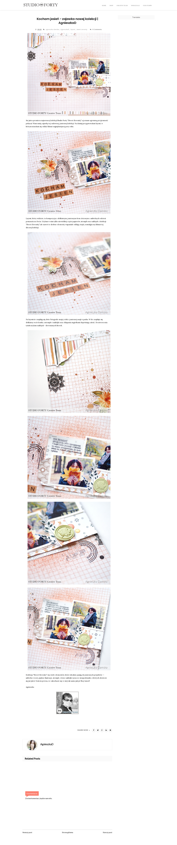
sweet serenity (82, 30)
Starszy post (107, 833)
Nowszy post (27, 833)
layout (73, 30)
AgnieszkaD (65, 30)
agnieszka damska (53, 30)
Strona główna (67, 833)
